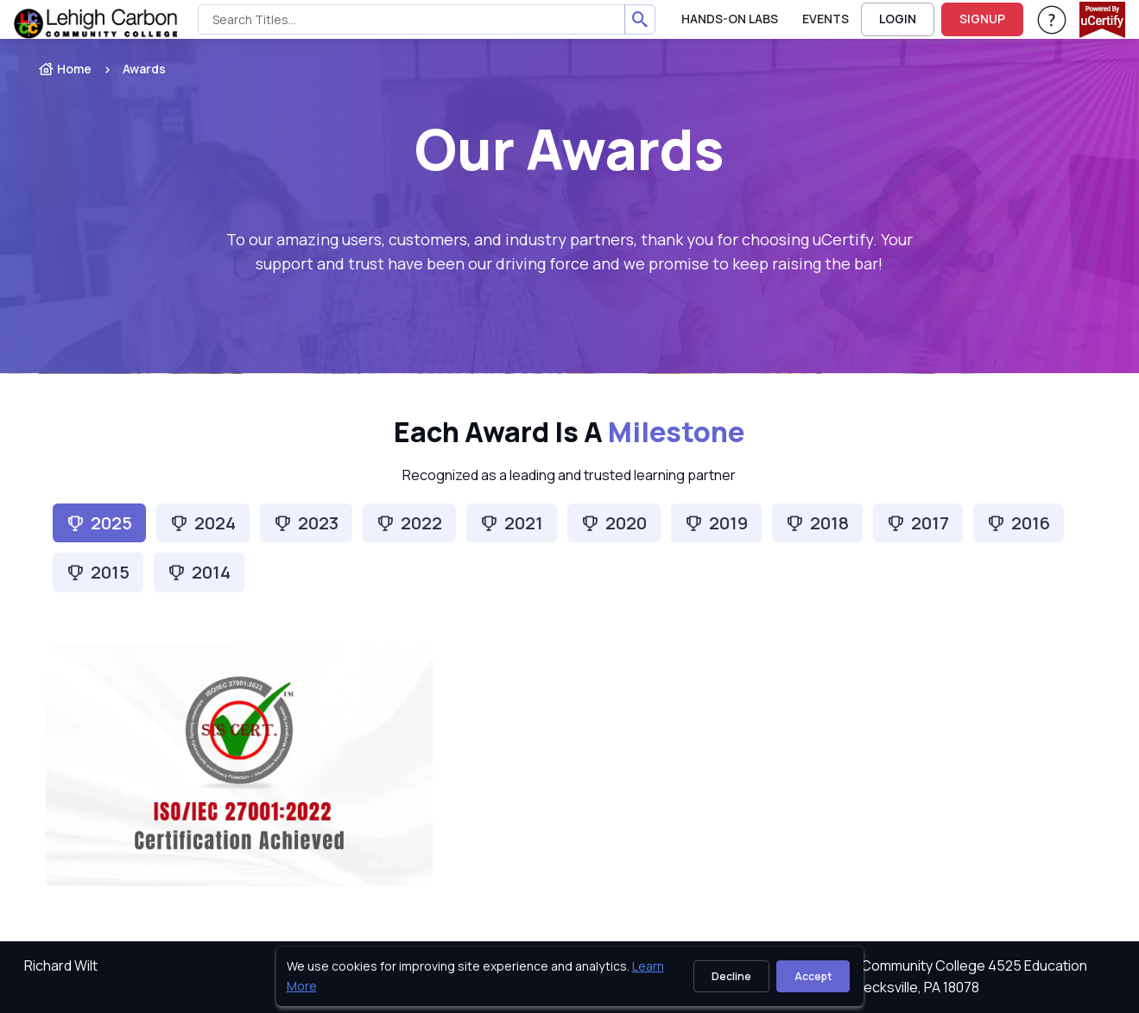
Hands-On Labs (729, 18)
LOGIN (897, 18)
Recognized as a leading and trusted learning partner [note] (569, 474)
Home (65, 68)
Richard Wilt (61, 965)
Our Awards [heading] (569, 149)
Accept (813, 976)
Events (825, 18)
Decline (731, 976)
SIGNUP (982, 18)
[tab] (203, 522)
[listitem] (129, 69)
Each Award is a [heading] (569, 433)
